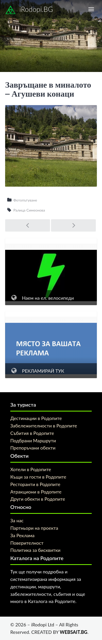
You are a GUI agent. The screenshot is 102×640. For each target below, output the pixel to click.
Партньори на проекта (34, 528)
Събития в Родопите (32, 433)
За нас (16, 520)
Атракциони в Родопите (36, 492)
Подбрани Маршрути (33, 440)
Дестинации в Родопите (36, 418)
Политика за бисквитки (35, 550)
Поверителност (27, 543)
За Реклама (22, 535)
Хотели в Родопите (30, 469)
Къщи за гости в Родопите (38, 477)
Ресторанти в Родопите (35, 484)
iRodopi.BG (29, 10)
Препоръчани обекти (32, 448)
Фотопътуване (25, 200)
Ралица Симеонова (29, 210)
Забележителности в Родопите (43, 425)
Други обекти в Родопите (37, 499)
